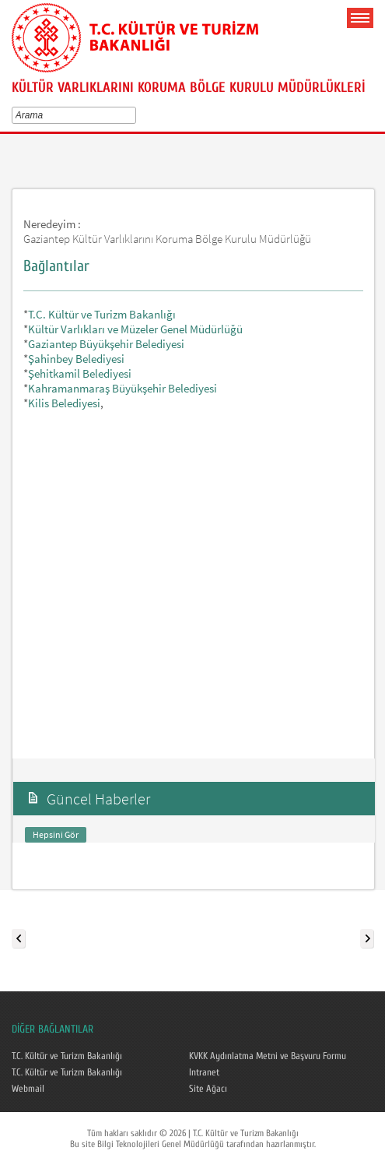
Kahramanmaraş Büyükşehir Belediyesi (122, 388)
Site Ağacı (208, 1088)
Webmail (28, 1088)
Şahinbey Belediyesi (76, 358)
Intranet (204, 1072)
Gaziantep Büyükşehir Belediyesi (106, 343)
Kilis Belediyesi (64, 403)
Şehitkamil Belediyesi (79, 373)
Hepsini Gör (56, 834)
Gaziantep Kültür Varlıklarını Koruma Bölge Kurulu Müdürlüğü (167, 238)
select (135, 115)
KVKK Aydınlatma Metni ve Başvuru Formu (267, 1056)
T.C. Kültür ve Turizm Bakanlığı (102, 314)
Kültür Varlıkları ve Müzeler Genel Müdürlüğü (135, 329)
